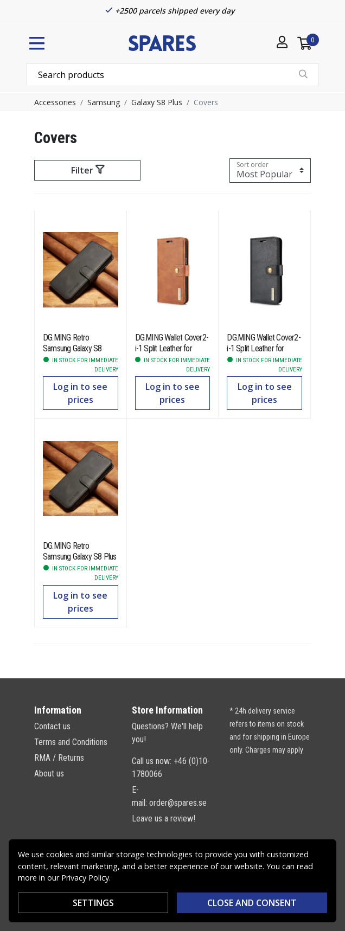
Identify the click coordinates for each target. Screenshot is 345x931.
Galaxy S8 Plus (156, 102)
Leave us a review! (163, 818)
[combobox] (172, 75)
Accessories (55, 102)
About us (49, 773)
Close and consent (252, 903)
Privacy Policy (85, 877)
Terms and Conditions (70, 742)
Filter (87, 170)
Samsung (103, 102)
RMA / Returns (59, 758)
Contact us (52, 726)
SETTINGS (93, 903)
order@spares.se (178, 803)
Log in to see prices (80, 393)
